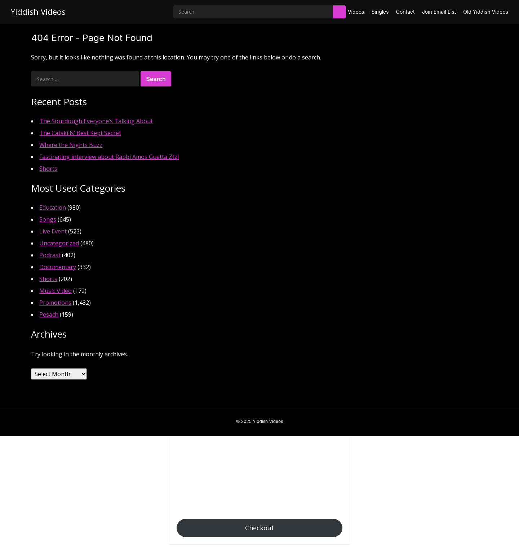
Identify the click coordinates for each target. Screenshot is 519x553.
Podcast (50, 255)
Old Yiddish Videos (485, 12)
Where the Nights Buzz (70, 145)
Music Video (55, 291)
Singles (380, 12)
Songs (47, 219)
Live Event (53, 231)
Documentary (57, 267)
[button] (180, 447)
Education (52, 207)
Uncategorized (59, 243)
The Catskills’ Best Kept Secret (80, 133)
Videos (356, 12)
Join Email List (439, 12)
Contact (405, 12)
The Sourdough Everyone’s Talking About (96, 121)
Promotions (55, 303)
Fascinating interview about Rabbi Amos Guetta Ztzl (109, 157)
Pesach (48, 314)
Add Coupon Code (201, 485)
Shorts (48, 169)
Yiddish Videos (38, 11)
